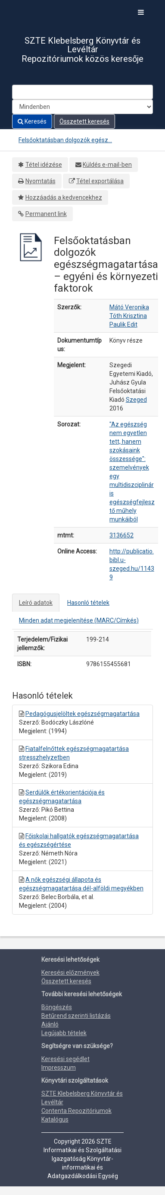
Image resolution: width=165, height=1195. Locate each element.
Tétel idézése (43, 164)
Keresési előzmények (70, 972)
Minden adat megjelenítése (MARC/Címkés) (79, 620)
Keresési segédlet (65, 1058)
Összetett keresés (84, 121)
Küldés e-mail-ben (107, 164)
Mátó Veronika (129, 307)
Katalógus (54, 1119)
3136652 (121, 535)
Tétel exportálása (100, 181)
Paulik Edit (123, 324)
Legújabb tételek (64, 1033)
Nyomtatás (40, 181)
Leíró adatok (36, 602)
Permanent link (46, 213)
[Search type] (82, 106)
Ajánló (50, 1024)
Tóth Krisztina (128, 315)
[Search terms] (82, 92)
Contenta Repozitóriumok (76, 1110)
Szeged (136, 399)
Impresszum (58, 1067)
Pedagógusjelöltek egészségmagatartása (82, 713)
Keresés (32, 121)
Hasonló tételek (88, 602)
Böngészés (56, 1007)
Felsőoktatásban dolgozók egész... (65, 140)
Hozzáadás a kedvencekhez (63, 197)
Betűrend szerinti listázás (76, 1015)
